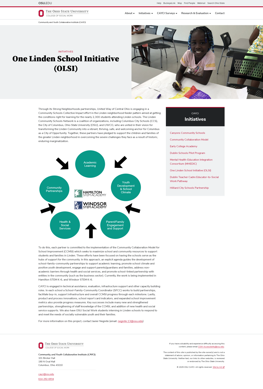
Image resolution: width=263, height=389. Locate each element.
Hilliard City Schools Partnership (189, 188)
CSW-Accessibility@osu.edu (211, 347)
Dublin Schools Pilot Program (187, 153)
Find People (189, 3)
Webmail (201, 3)
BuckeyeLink (169, 3)
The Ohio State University (45, 3)
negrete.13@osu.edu (130, 321)
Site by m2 (219, 367)
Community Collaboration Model (189, 139)
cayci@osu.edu (46, 374)
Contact (220, 13)
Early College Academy (183, 146)
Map (180, 3)
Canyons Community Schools (187, 133)
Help (159, 3)
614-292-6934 (46, 379)
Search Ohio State (216, 3)
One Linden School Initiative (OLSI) (190, 170)
